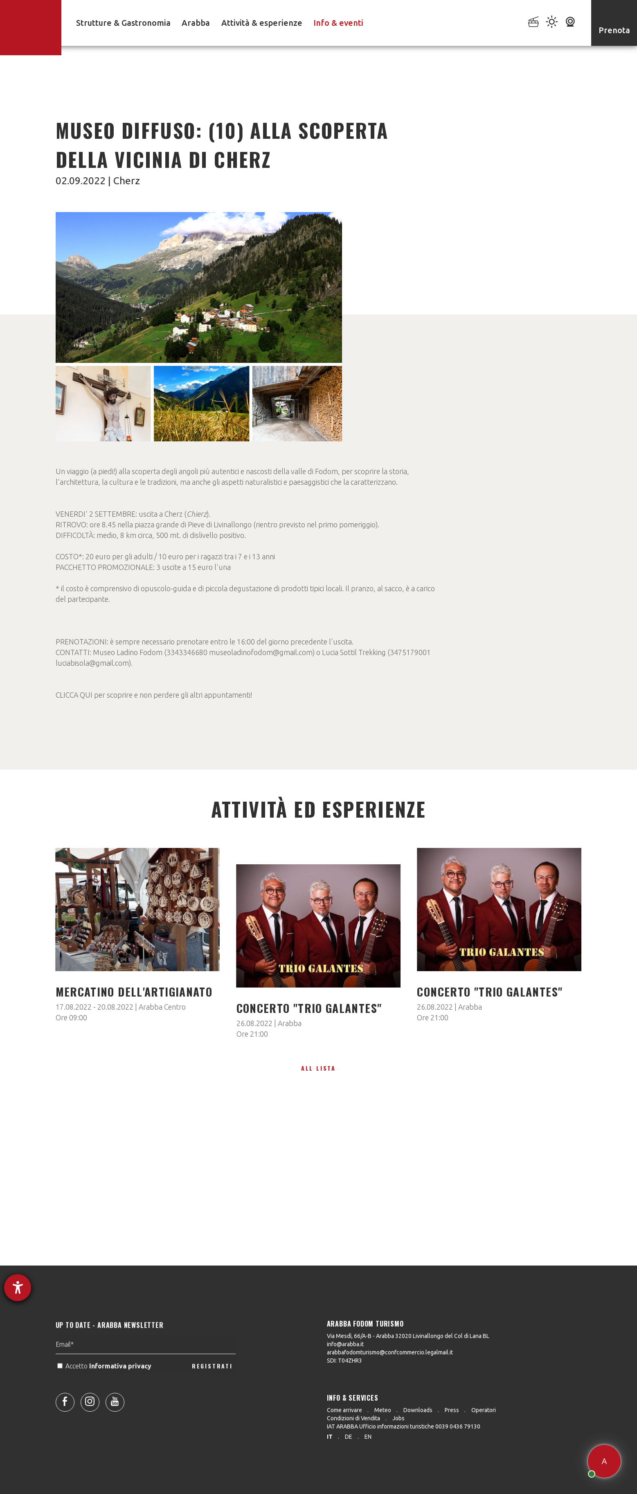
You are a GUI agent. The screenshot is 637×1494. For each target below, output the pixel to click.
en (368, 1436)
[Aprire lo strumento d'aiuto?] (17, 1287)
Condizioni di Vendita (353, 1418)
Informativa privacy (121, 1387)
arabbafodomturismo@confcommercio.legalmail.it (390, 1352)
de (348, 1436)
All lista (318, 1068)
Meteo (382, 1410)
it (330, 1436)
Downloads (417, 1410)
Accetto (105, 1387)
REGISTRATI (212, 1386)
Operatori (483, 1410)
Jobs (398, 1418)
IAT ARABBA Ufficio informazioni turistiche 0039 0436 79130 (403, 1426)
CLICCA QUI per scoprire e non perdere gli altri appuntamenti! (154, 695)
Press (452, 1410)
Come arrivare (344, 1410)
